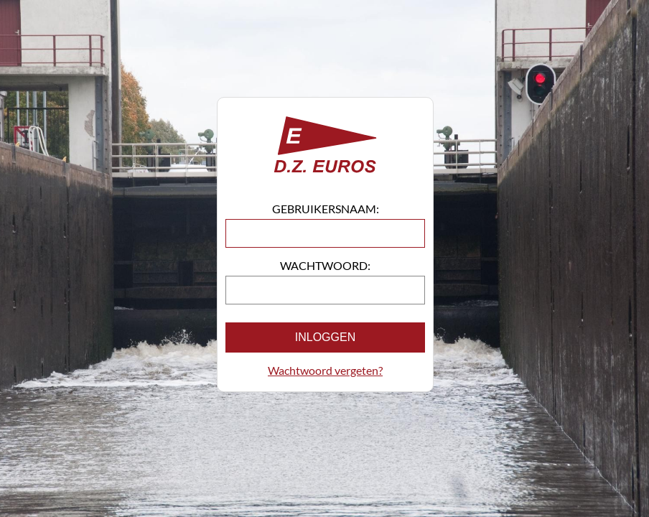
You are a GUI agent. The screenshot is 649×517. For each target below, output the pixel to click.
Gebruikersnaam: (325, 208)
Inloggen (325, 337)
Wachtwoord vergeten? (325, 370)
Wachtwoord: (325, 265)
